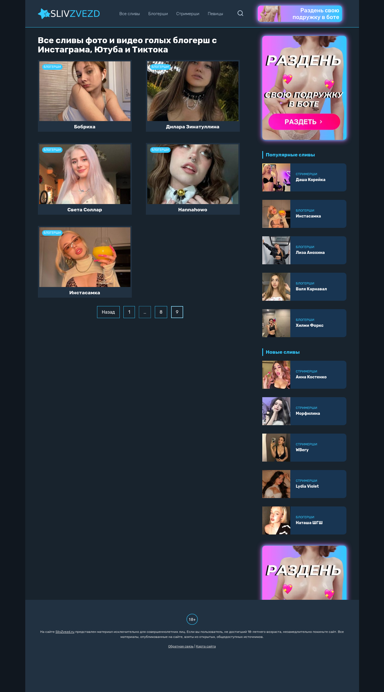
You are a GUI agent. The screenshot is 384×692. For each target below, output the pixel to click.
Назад (108, 312)
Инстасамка (84, 292)
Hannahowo (192, 209)
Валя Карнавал (311, 289)
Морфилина (308, 413)
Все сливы (129, 13)
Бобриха (84, 126)
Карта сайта (206, 646)
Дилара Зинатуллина (193, 126)
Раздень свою (300, 13)
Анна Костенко (311, 377)
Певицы (215, 13)
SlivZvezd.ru (65, 632)
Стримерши (187, 13)
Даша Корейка (311, 179)
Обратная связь (181, 646)
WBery (302, 450)
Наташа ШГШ (309, 522)
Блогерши (158, 13)
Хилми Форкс (310, 325)
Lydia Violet (307, 486)
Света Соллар (84, 209)
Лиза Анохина (310, 252)
